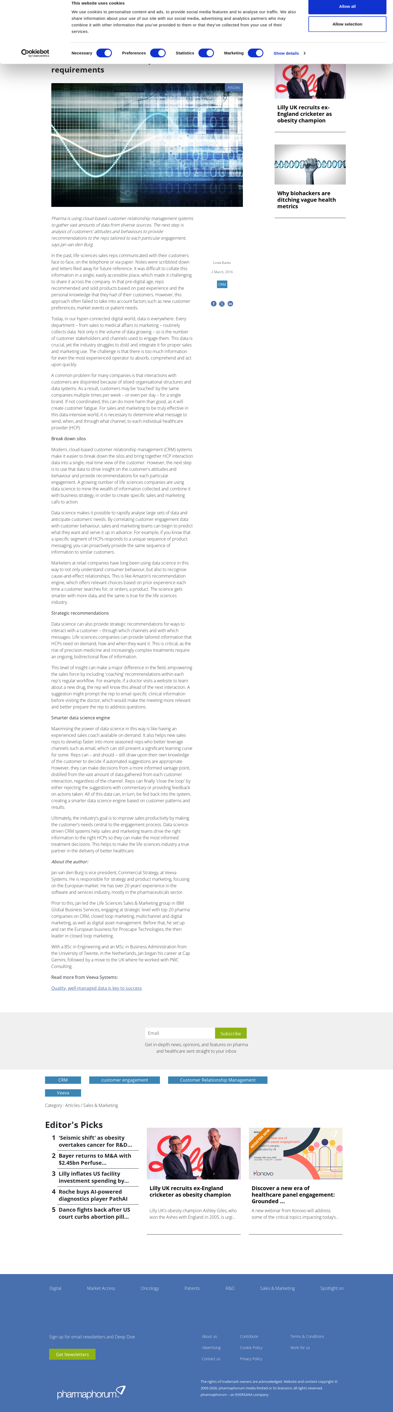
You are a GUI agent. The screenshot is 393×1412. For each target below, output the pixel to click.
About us (209, 1336)
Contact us (211, 1358)
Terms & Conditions (307, 1336)
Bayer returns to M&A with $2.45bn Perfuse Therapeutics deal (95, 1162)
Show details (286, 61)
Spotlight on (332, 1288)
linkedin (61, 1368)
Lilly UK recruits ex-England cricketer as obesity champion (304, 114)
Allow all (347, 14)
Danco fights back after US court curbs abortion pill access (94, 1216)
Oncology (150, 1288)
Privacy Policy (251, 1358)
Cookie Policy (251, 1347)
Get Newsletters (72, 1354)
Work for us (300, 1347)
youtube (53, 1368)
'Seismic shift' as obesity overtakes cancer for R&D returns (93, 1144)
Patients (192, 1288)
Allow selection (347, 32)
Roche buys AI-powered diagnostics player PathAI (93, 1195)
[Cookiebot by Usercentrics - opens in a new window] (35, 62)
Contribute (249, 1336)
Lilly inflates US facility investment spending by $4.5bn (91, 1180)
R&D (230, 1288)
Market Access (101, 1288)
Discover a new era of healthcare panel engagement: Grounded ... (293, 1195)
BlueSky (69, 1368)
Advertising (211, 1347)
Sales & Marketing (277, 1288)
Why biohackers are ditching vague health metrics (306, 200)
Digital (55, 1288)
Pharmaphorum (91, 1392)
